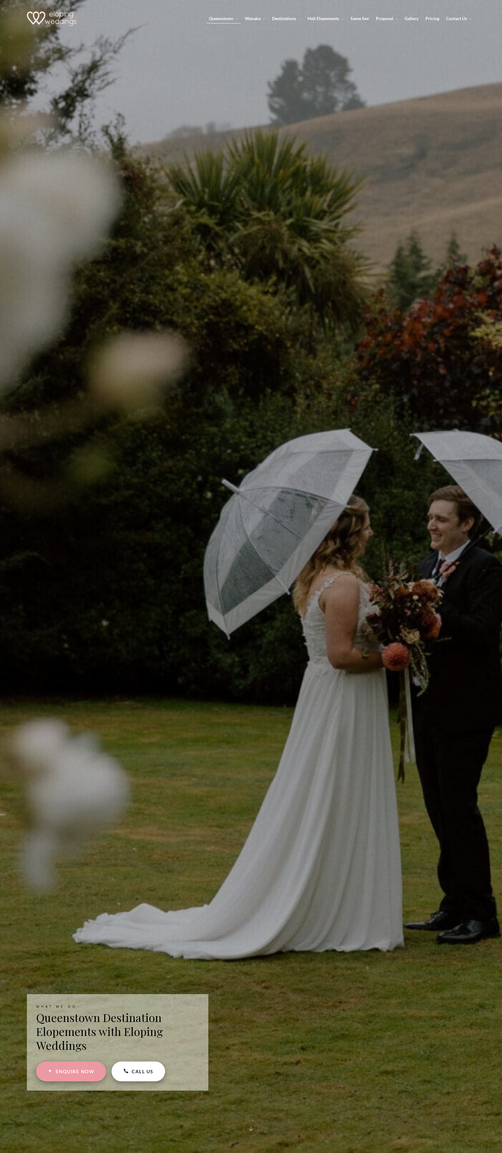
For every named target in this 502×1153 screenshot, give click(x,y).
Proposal (387, 18)
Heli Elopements (326, 18)
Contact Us (459, 18)
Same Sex (360, 18)
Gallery (412, 18)
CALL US (138, 1071)
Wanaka (255, 18)
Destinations (286, 18)
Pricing (432, 18)
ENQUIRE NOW (71, 1071)
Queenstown (223, 18)
